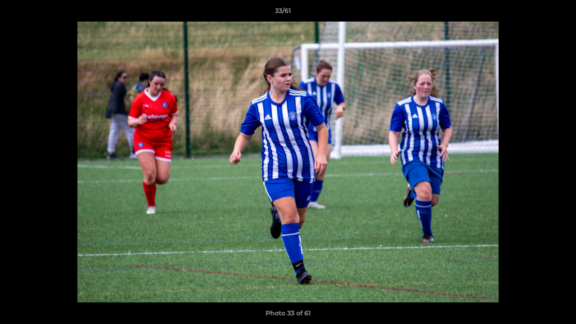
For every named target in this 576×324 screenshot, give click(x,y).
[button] (538, 13)
